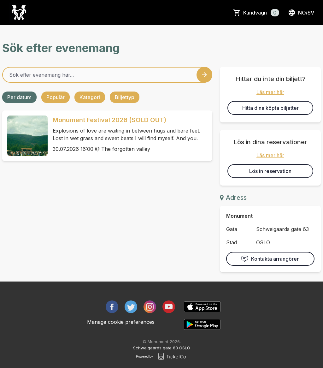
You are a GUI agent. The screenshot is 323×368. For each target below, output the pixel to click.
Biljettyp (124, 97)
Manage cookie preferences (121, 322)
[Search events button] (204, 75)
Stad (231, 242)
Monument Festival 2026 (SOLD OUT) (109, 120)
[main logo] (19, 13)
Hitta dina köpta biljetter (270, 108)
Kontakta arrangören (270, 259)
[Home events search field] (107, 75)
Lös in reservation (270, 171)
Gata (231, 229)
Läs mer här (270, 92)
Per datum (19, 97)
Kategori (89, 97)
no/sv (301, 12)
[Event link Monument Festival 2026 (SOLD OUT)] (25, 135)
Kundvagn (261, 12)
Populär (55, 97)
